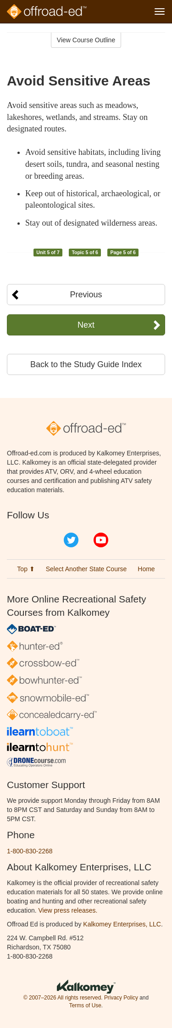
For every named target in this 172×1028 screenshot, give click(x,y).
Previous (86, 294)
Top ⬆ (25, 569)
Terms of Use (85, 1005)
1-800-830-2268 (30, 851)
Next (86, 324)
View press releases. (68, 910)
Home (146, 569)
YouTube (101, 540)
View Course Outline (86, 40)
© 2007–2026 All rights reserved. (63, 997)
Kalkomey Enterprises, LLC (122, 924)
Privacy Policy (121, 997)
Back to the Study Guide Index (86, 364)
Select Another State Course (86, 569)
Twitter (71, 540)
